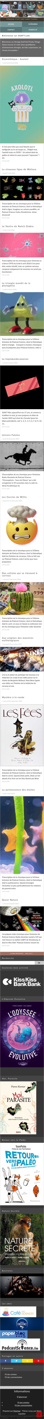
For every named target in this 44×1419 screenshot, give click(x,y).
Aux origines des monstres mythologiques (17, 639)
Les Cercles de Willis (14, 497)
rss (27, 1361)
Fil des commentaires (13, 1377)
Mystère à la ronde (13, 697)
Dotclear (16, 1411)
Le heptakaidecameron (15, 359)
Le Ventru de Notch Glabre (18, 226)
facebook (5, 1361)
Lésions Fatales (11, 435)
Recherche (8, 958)
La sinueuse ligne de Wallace (19, 169)
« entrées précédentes (16, 953)
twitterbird (16, 1361)
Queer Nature (10, 900)
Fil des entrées (11, 1374)
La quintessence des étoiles (18, 790)
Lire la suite (6, 161)
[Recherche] (17, 963)
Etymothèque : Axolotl (15, 59)
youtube (38, 1361)
